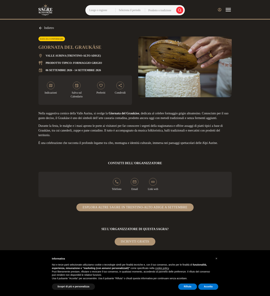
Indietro (46, 28)
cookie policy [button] (162, 268)
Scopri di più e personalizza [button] (73, 286)
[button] (216, 258)
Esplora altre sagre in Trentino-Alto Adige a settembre (135, 207)
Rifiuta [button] (187, 286)
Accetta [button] (208, 286)
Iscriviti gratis (135, 241)
